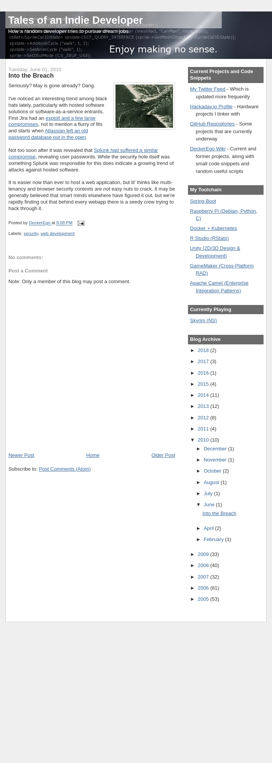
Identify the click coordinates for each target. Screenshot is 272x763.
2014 (204, 395)
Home (93, 455)
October (213, 471)
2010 (204, 440)
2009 (204, 554)
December (216, 449)
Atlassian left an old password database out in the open (48, 134)
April (209, 528)
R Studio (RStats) (209, 238)
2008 (204, 565)
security (31, 233)
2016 (204, 373)
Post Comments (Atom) (65, 469)
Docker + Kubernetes (213, 228)
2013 (204, 406)
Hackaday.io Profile (211, 106)
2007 (204, 577)
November (216, 460)
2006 (204, 588)
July (209, 493)
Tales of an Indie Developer (75, 20)
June (210, 504)
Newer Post (21, 455)
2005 (204, 599)
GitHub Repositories (212, 124)
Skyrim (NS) (203, 320)
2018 (204, 350)
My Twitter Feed (207, 89)
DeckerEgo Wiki (207, 149)
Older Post (163, 455)
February (214, 539)
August (212, 482)
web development (58, 233)
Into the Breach (219, 513)
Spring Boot (203, 201)
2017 (204, 361)
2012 (204, 418)
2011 (204, 429)
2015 (204, 384)
